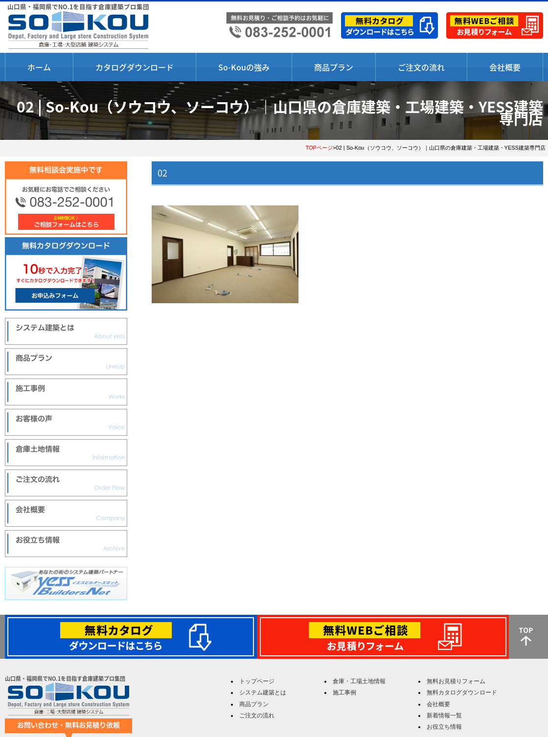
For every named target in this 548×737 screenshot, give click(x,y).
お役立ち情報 (444, 726)
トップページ (256, 681)
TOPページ (319, 148)
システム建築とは (262, 692)
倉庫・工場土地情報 (359, 681)
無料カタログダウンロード (462, 692)
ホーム (39, 67)
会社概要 (505, 67)
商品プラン (333, 67)
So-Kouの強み (244, 67)
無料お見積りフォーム (456, 681)
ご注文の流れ (421, 67)
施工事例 (344, 692)
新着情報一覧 (444, 715)
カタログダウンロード (134, 67)
